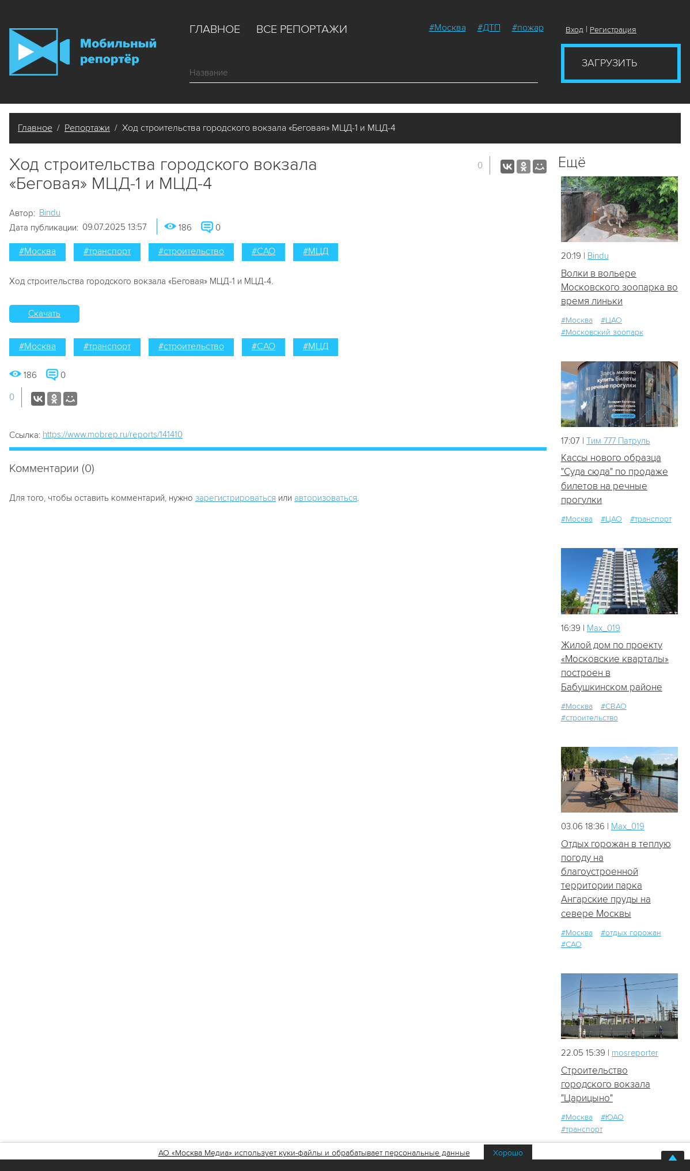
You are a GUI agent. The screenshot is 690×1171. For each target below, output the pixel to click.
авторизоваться (325, 498)
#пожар (528, 27)
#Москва (447, 27)
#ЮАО (612, 1118)
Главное (214, 29)
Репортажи (87, 128)
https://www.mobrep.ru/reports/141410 (113, 434)
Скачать (44, 313)
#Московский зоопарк (602, 332)
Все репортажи (301, 29)
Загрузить (609, 62)
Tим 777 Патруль (619, 441)
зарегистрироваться (235, 498)
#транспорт (107, 251)
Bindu (49, 212)
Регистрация (613, 30)
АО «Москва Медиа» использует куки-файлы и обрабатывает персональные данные (314, 1153)
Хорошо (508, 1153)
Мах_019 (603, 628)
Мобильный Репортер (82, 51)
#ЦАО (611, 321)
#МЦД (315, 251)
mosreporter (635, 1054)
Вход (574, 30)
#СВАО (614, 707)
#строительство (191, 251)
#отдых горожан (631, 933)
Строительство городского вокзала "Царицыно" (605, 1085)
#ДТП (489, 27)
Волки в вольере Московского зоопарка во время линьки (619, 287)
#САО (263, 251)
